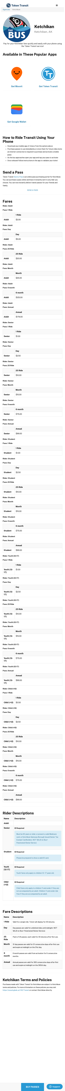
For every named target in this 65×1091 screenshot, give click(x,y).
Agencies (6, 10)
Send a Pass (18, 177)
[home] (17, 5)
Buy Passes (32, 1087)
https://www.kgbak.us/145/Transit (16, 990)
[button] (56, 5)
